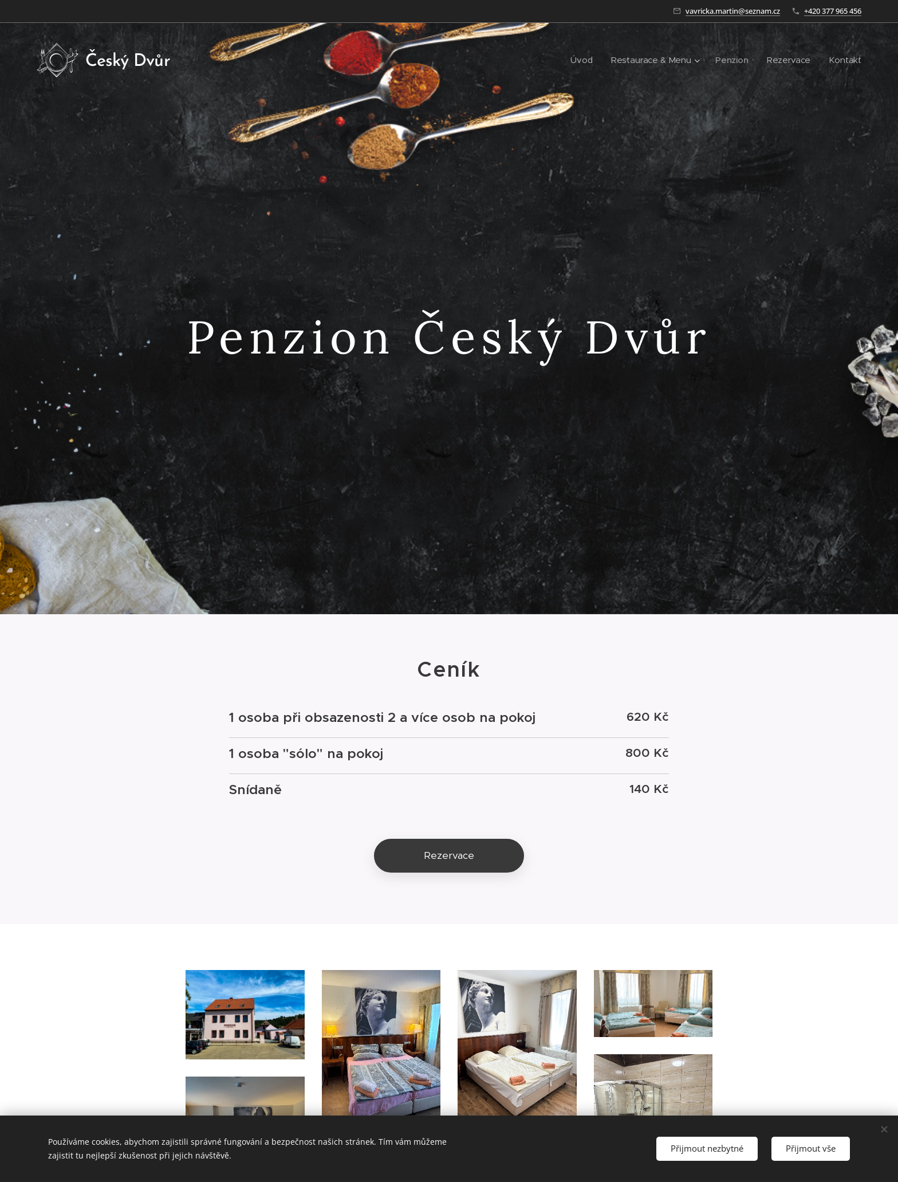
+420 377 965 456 (832, 11)
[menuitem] (581, 60)
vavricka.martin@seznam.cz (733, 11)
